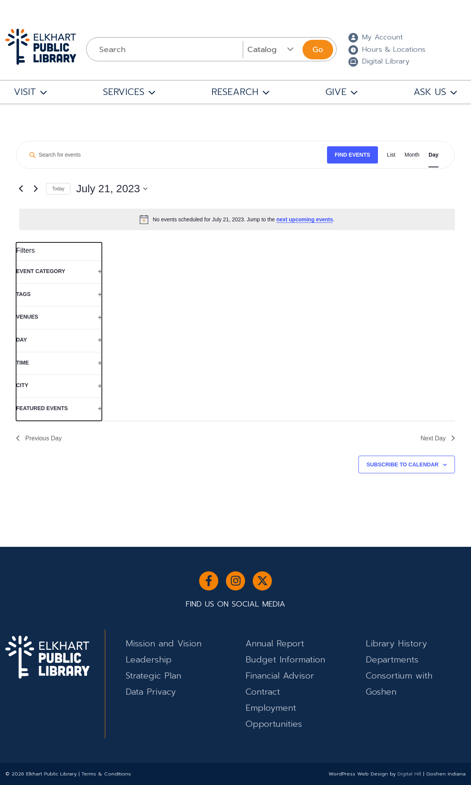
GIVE (336, 92)
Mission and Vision (163, 643)
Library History (396, 643)
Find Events (352, 155)
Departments (392, 659)
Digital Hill (409, 773)
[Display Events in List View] (391, 155)
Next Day (437, 438)
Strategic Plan (153, 675)
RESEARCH (234, 92)
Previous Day (39, 438)
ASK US (430, 92)
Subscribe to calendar (402, 464)
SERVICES (123, 92)
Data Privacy (151, 691)
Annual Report (274, 643)
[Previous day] (20, 188)
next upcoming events (304, 219)
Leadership (149, 659)
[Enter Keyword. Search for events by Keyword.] (175, 155)
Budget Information (285, 659)
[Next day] (35, 188)
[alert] (237, 219)
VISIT (25, 92)
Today (58, 188)
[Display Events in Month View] (411, 155)
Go (317, 49)
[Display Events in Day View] (433, 155)
